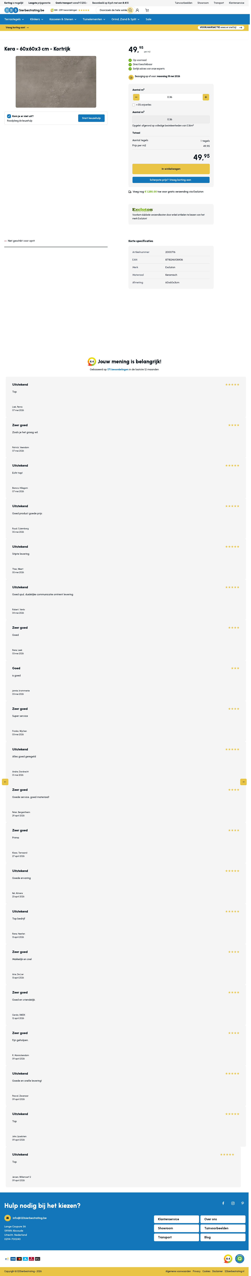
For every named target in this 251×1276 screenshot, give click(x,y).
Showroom (203, 3)
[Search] (132, 10)
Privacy (197, 1271)
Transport (219, 3)
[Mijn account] (137, 10)
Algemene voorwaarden (178, 1271)
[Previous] (5, 782)
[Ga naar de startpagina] (24, 10)
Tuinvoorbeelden (183, 3)
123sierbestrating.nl (234, 1271)
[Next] (243, 782)
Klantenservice (236, 3)
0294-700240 (12, 1239)
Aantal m (138, 89)
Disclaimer (217, 1271)
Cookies (206, 1271)
